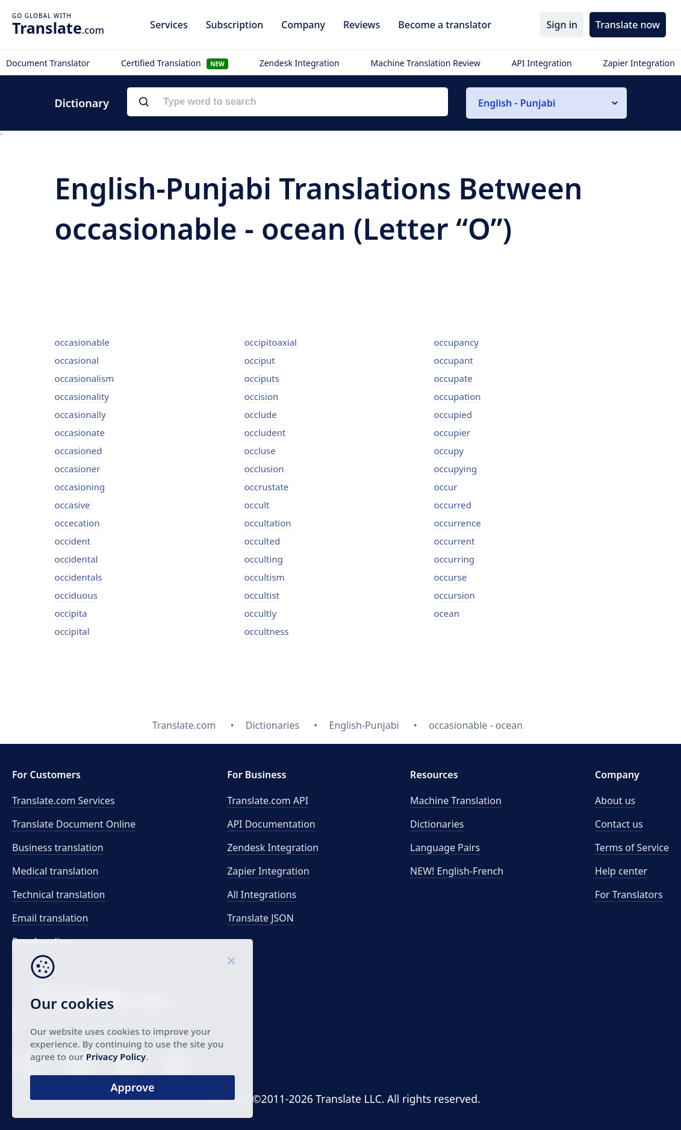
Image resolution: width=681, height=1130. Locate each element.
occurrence (457, 523)
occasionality (82, 396)
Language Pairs (445, 847)
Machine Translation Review (425, 63)
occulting (263, 559)
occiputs (261, 378)
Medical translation (55, 871)
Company (303, 24)
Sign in (561, 24)
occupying (455, 469)
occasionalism (84, 378)
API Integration (542, 63)
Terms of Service (632, 847)
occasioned (78, 451)
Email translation (50, 918)
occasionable (82, 342)
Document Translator (48, 63)
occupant (453, 360)
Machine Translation (456, 800)
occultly (260, 613)
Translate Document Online (73, 824)
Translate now (627, 24)
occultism (264, 577)
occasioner (78, 469)
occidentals (78, 577)
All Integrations (261, 894)
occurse (450, 577)
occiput (259, 360)
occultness (266, 631)
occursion (454, 595)
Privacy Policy (116, 1056)
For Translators (629, 894)
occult (257, 505)
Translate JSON (260, 918)
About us (615, 800)
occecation (77, 523)
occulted (262, 541)
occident (73, 541)
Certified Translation (174, 63)
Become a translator (444, 24)
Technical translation (58, 894)
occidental (76, 559)
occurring (454, 559)
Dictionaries (437, 824)
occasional (77, 360)
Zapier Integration (639, 63)
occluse (260, 451)
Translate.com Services (63, 800)
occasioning (80, 487)
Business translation (58, 847)
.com (58, 27)
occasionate (80, 432)
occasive (72, 505)
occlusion (264, 469)
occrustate (266, 487)
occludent (265, 432)
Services (168, 24)
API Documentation (271, 824)
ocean (446, 613)
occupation (457, 396)
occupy (449, 451)
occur (446, 487)
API (267, 800)
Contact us (619, 824)
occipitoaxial (270, 342)
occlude (260, 414)
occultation (267, 523)
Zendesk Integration (300, 63)
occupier (452, 432)
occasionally (80, 414)
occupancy (456, 342)
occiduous (76, 595)
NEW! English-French (456, 871)
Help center (621, 871)
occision (261, 396)
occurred (453, 505)
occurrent (454, 541)
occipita (71, 613)
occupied (453, 414)
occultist (262, 595)
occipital (72, 631)
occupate (453, 378)
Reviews (361, 24)
